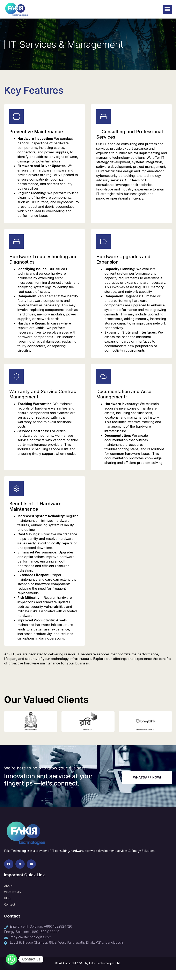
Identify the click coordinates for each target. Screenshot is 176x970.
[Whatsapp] (11, 959)
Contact (9, 904)
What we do (12, 892)
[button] (167, 9)
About (8, 886)
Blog (7, 898)
